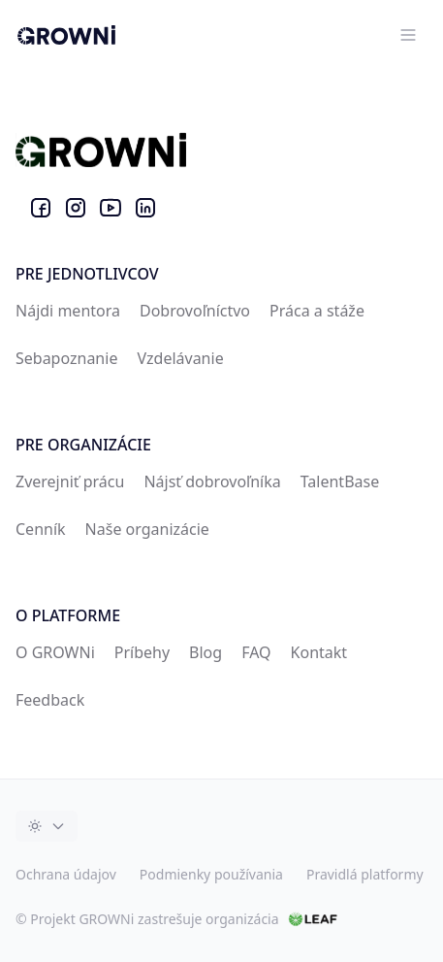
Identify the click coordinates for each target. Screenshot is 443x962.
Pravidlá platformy (365, 874)
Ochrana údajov (66, 874)
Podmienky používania (211, 874)
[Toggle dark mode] (47, 826)
